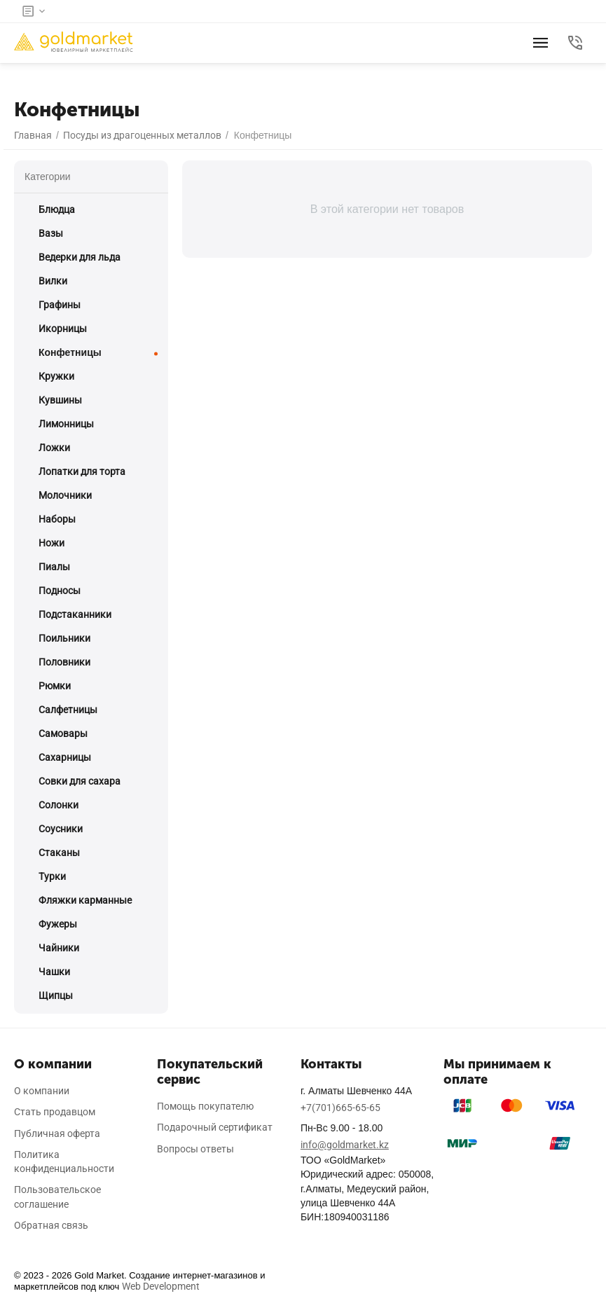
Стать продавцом (54, 1111)
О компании (41, 1090)
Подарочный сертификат (215, 1127)
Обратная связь (51, 1225)
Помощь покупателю (205, 1106)
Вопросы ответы (195, 1148)
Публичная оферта (57, 1133)
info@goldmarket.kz (345, 1144)
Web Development (161, 1286)
